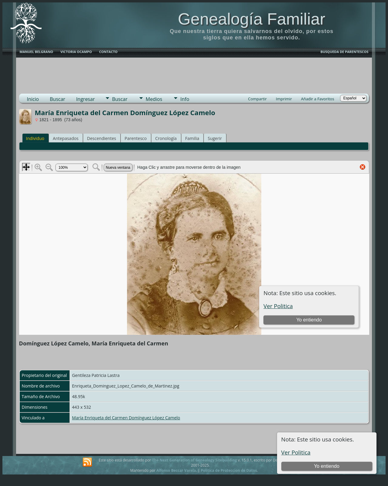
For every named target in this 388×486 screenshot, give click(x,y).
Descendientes (101, 138)
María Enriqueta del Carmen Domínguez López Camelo (126, 418)
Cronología (166, 138)
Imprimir (284, 99)
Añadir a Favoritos (317, 99)
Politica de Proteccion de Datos (229, 470)
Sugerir (215, 138)
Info (184, 99)
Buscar (57, 99)
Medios (154, 99)
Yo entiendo (327, 466)
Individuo (35, 138)
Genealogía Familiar (251, 19)
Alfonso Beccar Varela (176, 470)
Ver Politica (296, 452)
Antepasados (66, 138)
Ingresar (85, 99)
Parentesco (136, 138)
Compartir (257, 99)
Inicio (33, 99)
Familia (192, 138)
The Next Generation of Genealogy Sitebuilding (194, 460)
